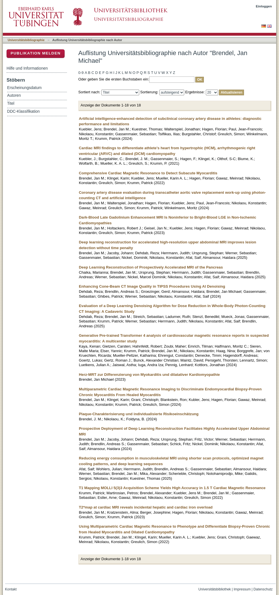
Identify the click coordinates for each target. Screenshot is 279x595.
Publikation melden (36, 53)
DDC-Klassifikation (23, 111)
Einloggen (264, 6)
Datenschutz (262, 589)
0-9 (81, 72)
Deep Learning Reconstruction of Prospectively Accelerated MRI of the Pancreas (151, 267)
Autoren (14, 95)
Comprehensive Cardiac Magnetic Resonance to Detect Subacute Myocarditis (148, 173)
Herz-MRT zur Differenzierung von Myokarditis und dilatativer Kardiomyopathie (149, 374)
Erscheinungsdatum (24, 88)
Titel (10, 103)
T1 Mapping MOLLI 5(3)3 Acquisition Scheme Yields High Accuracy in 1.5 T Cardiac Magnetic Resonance (172, 488)
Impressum (242, 589)
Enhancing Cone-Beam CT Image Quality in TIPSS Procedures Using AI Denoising (152, 286)
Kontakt (11, 589)
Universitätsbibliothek (214, 589)
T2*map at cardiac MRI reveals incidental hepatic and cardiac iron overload (146, 507)
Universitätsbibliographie (26, 40)
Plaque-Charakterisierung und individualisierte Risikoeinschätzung (138, 414)
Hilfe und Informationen (27, 68)
